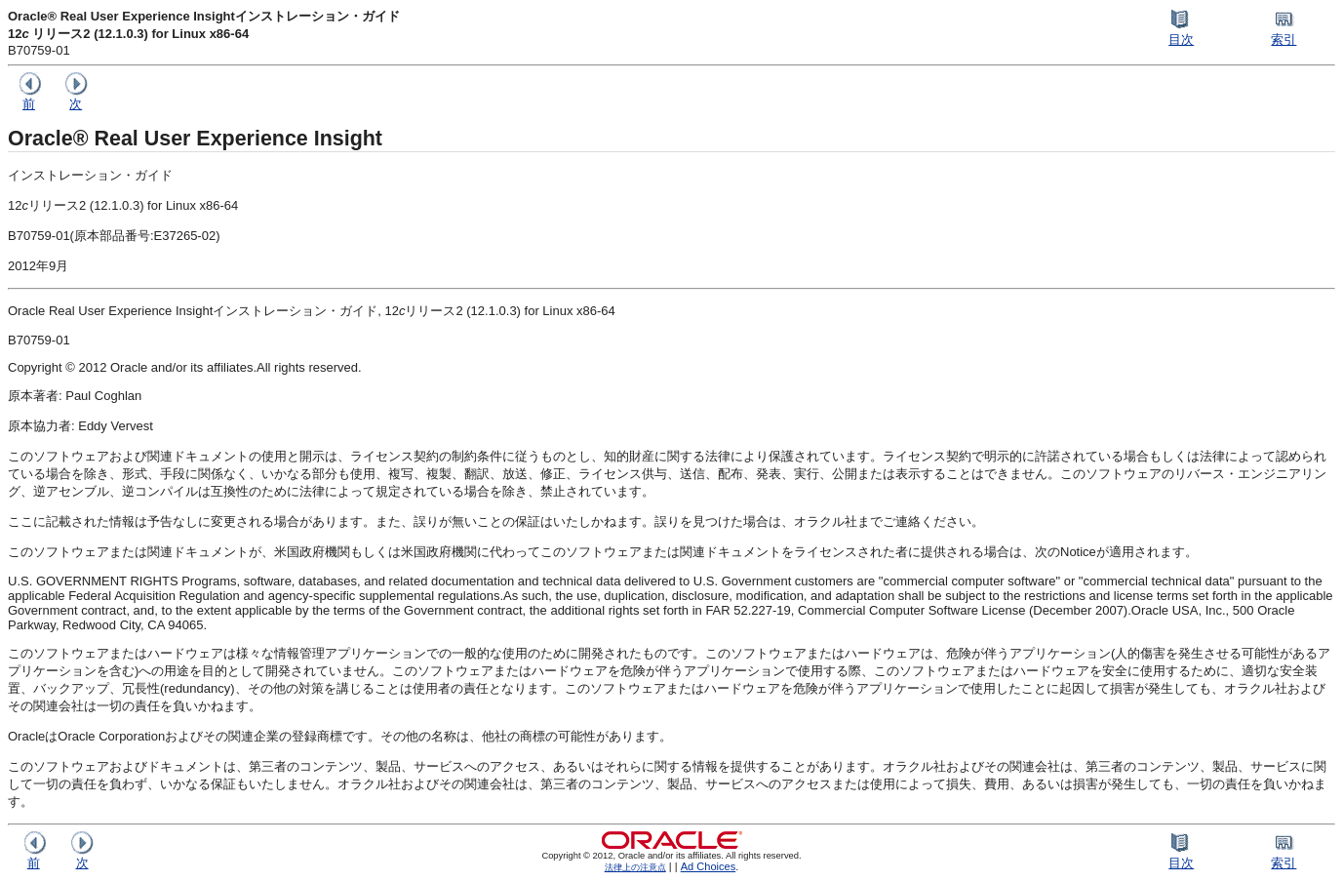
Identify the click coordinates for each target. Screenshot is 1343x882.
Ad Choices (708, 866)
